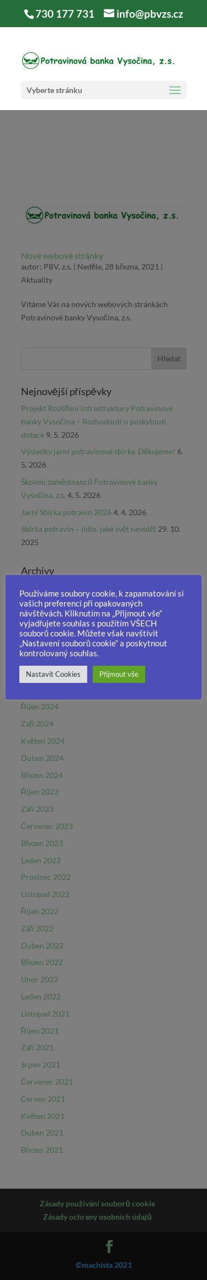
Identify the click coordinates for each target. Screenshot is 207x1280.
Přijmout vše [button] (119, 674)
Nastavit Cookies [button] (53, 674)
